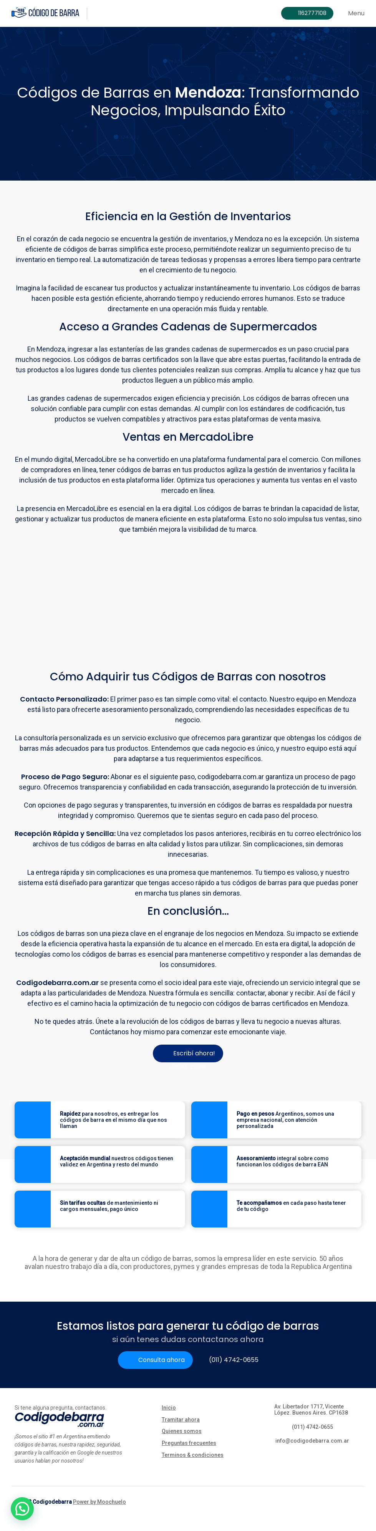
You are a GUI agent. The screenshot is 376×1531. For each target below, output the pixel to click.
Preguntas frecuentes (189, 1443)
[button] (22, 1508)
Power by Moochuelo (99, 1502)
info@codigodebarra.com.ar (312, 1441)
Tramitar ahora (181, 1420)
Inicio (169, 1408)
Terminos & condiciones (193, 1455)
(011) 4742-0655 (233, 1359)
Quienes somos (182, 1431)
